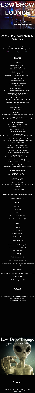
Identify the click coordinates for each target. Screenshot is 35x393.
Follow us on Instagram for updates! (17, 52)
